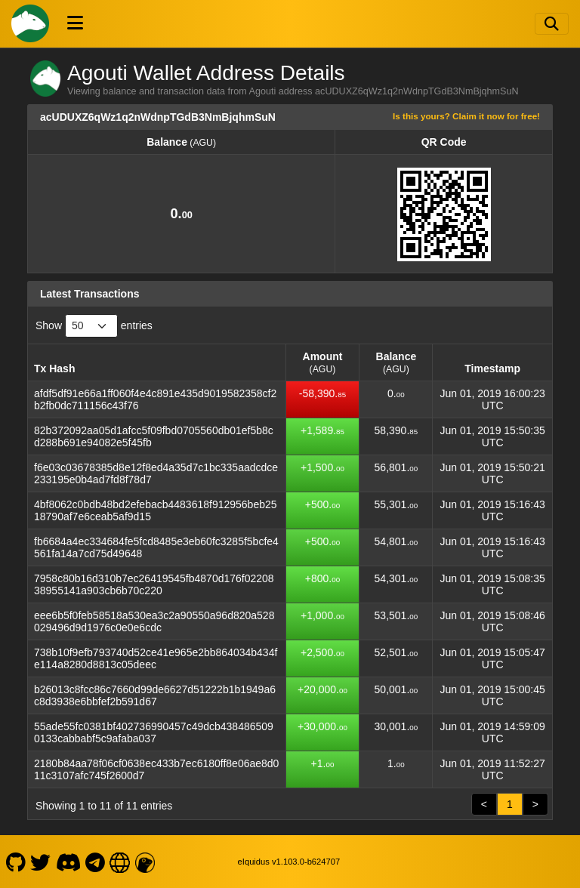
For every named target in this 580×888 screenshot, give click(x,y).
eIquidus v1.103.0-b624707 (289, 861)
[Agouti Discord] (68, 861)
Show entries (94, 326)
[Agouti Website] (120, 861)
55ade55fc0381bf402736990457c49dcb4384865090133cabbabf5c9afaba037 (153, 732)
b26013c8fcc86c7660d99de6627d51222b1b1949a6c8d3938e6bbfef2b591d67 (155, 695)
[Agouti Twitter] (40, 861)
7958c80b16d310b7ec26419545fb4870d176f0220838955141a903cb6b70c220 (154, 584)
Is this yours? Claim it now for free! (466, 116)
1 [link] (510, 804)
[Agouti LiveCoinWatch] (145, 861)
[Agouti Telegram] (95, 861)
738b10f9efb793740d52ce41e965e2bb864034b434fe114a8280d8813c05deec (155, 658)
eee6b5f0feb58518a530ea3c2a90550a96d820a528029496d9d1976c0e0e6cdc (154, 621)
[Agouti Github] (15, 861)
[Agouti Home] (30, 23)
